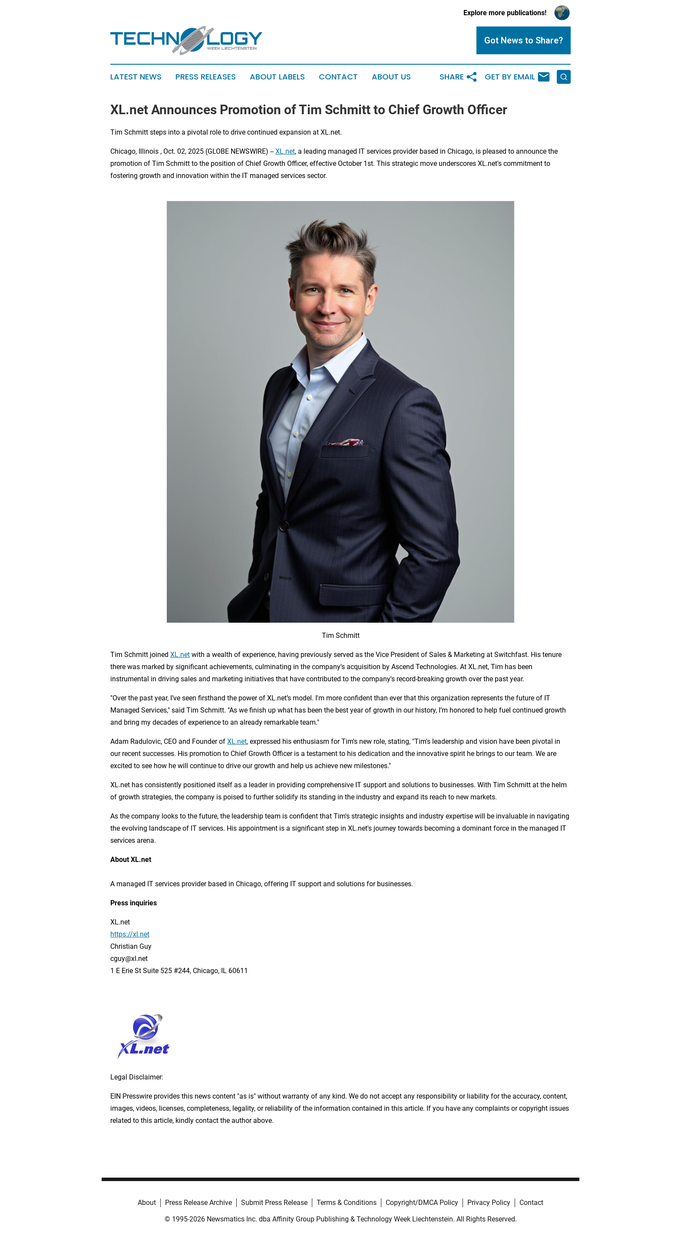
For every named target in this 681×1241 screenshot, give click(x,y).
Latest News (136, 77)
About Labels (277, 77)
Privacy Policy (488, 1202)
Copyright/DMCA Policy (422, 1202)
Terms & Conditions (347, 1202)
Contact (338, 77)
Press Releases (205, 77)
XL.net (285, 151)
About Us (391, 77)
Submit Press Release (274, 1202)
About (147, 1202)
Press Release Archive (198, 1202)
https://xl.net (129, 934)
